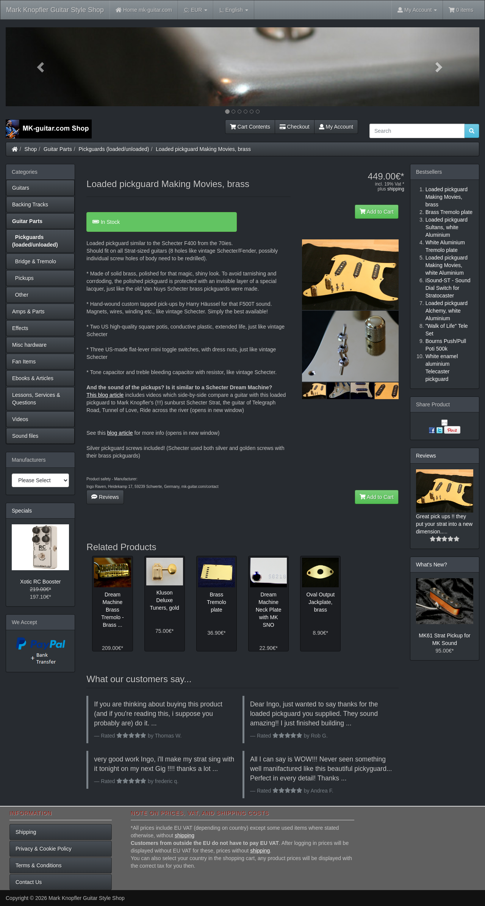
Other (20, 295)
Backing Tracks (30, 204)
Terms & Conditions (38, 865)
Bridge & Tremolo (34, 261)
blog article (120, 433)
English (233, 10)
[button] (41, 66)
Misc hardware (29, 345)
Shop (31, 149)
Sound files (25, 436)
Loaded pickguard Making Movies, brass (203, 149)
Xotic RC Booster (40, 582)
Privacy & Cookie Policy (44, 849)
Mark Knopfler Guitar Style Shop (55, 10)
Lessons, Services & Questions (36, 399)
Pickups (23, 278)
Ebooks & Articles (32, 378)
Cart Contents (250, 127)
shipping (395, 189)
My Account (336, 127)
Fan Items (24, 362)
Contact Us (29, 882)
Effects (20, 328)
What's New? (431, 565)
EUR (195, 10)
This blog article (105, 395)
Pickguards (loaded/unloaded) (114, 149)
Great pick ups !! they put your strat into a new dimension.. (444, 524)
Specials (22, 511)
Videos (20, 419)
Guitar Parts (58, 149)
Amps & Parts (28, 311)
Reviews (105, 497)
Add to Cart (377, 212)
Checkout (295, 127)
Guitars (20, 188)
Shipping (26, 832)
